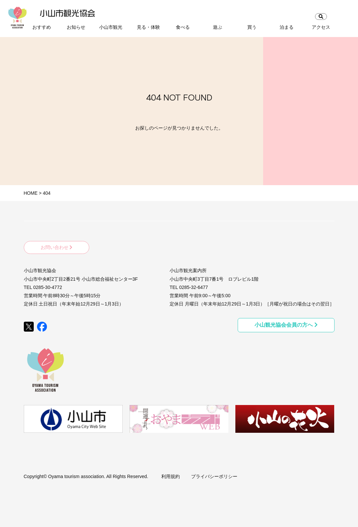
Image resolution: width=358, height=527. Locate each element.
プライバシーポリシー (214, 476)
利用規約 (170, 476)
